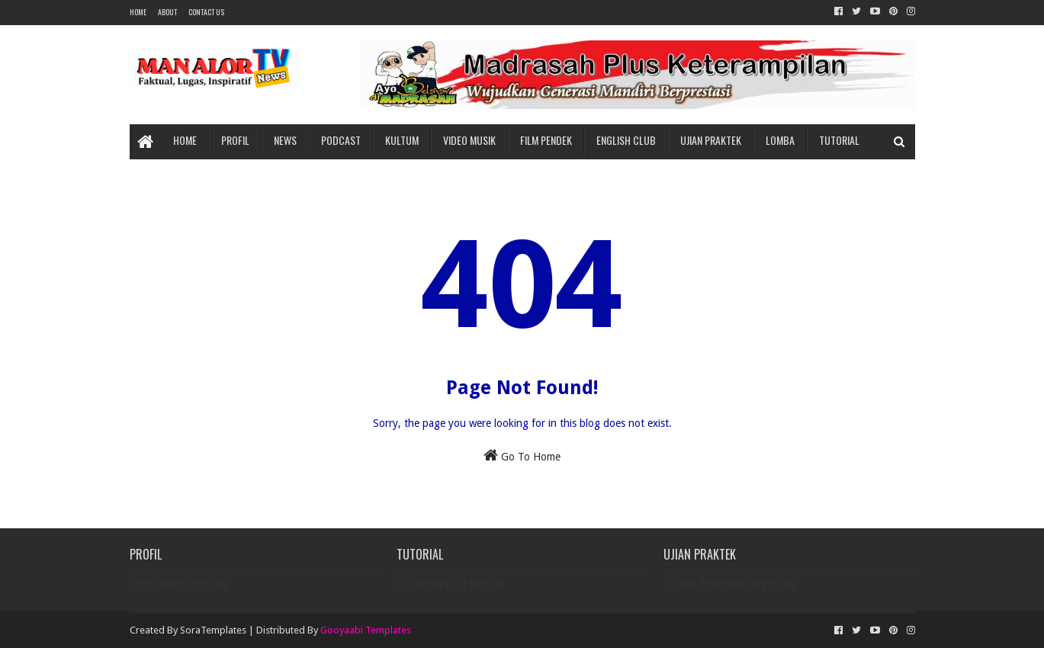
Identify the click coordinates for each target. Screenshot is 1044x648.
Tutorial (839, 140)
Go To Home (522, 455)
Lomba (780, 140)
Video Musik (469, 140)
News (285, 140)
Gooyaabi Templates (365, 630)
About (167, 12)
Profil (235, 140)
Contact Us (206, 12)
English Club (626, 140)
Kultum (402, 140)
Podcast (341, 140)
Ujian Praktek (710, 140)
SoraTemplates (213, 630)
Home (138, 12)
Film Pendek (546, 140)
